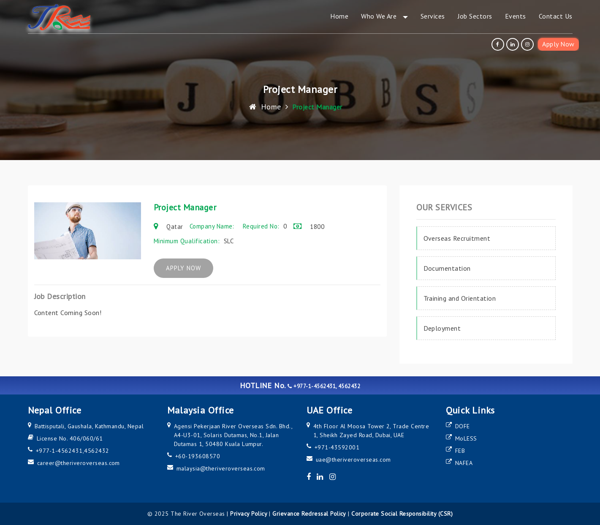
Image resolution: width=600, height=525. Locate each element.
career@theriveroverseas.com (78, 463)
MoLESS (466, 438)
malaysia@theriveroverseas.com (220, 468)
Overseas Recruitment (457, 238)
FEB (460, 450)
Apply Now (558, 44)
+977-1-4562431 (59, 450)
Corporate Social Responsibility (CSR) (402, 513)
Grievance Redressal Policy (309, 513)
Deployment (442, 328)
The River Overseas (198, 513)
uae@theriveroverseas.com (353, 459)
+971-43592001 (337, 447)
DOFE (462, 426)
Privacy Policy (248, 513)
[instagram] (528, 44)
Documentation (447, 268)
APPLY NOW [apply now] (189, 268)
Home (265, 107)
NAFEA (463, 463)
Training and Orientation (460, 298)
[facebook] (498, 44)
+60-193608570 (197, 456)
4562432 (96, 450)
